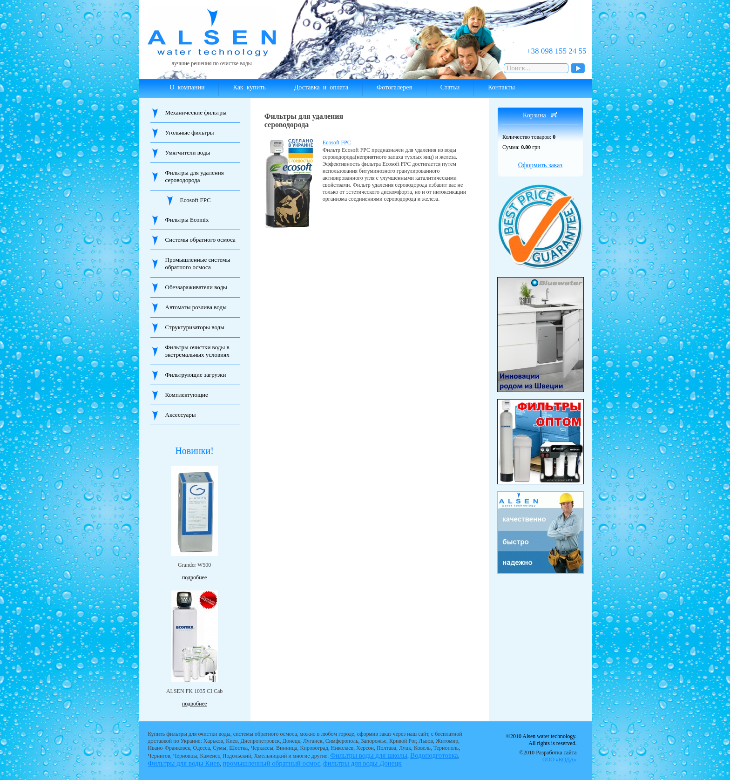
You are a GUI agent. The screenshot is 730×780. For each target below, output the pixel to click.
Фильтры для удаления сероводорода (194, 176)
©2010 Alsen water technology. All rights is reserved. (541, 739)
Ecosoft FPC (195, 200)
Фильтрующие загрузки (195, 374)
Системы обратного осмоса (200, 239)
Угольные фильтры (189, 132)
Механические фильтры (196, 112)
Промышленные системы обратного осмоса (197, 263)
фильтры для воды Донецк (362, 763)
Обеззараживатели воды (196, 287)
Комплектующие (186, 394)
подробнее (194, 577)
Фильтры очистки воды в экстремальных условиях (197, 351)
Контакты (501, 87)
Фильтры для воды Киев (184, 763)
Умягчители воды (187, 152)
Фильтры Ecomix (187, 219)
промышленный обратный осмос (271, 763)
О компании (187, 87)
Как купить (249, 87)
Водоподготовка (434, 755)
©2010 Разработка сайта (547, 756)
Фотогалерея (394, 87)
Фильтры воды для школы (368, 755)
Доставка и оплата (321, 87)
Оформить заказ (540, 165)
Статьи (450, 87)
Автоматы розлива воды (196, 307)
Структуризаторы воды (194, 327)
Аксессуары (180, 414)
